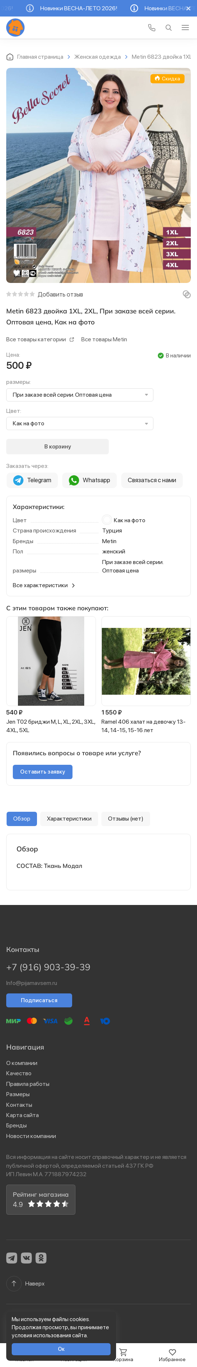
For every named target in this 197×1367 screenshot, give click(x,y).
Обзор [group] (21, 818)
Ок (61, 1349)
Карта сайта (22, 1115)
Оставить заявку (42, 771)
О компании (21, 1062)
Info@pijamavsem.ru (31, 982)
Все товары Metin (104, 339)
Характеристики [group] (69, 818)
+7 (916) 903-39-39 (48, 966)
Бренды (16, 1125)
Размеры (18, 1094)
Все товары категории (40, 339)
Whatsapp (89, 480)
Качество (18, 1073)
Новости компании (31, 1135)
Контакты (19, 1104)
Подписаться (39, 1000)
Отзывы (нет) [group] (126, 818)
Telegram (32, 480)
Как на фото (28, 423)
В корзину (57, 446)
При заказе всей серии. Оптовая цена (62, 394)
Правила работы (27, 1083)
